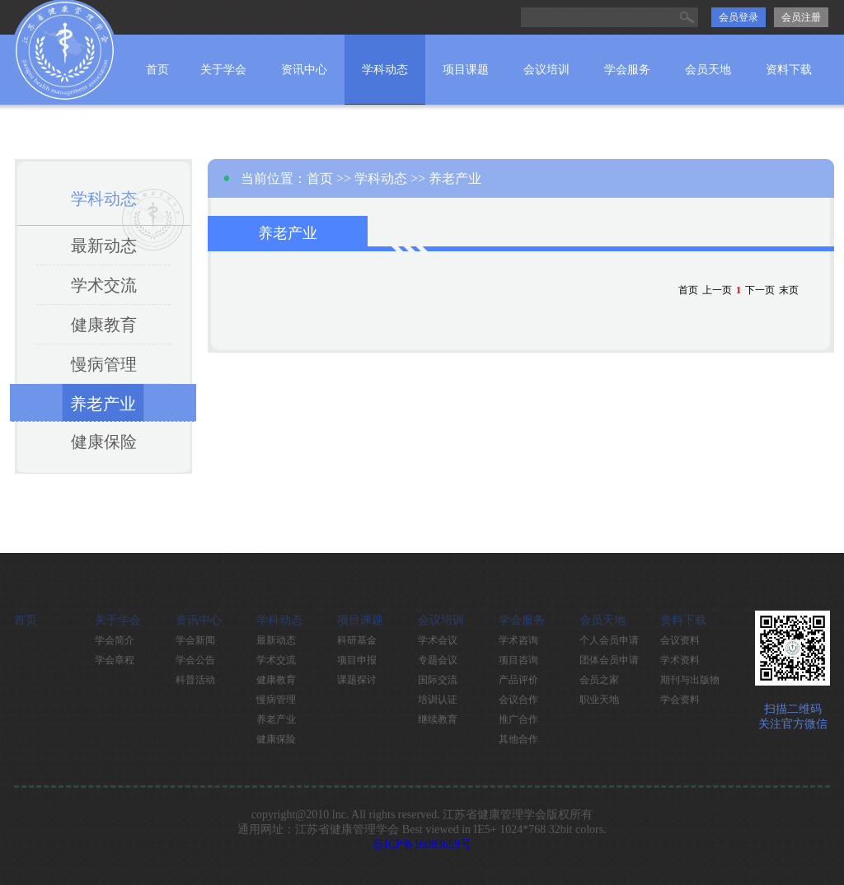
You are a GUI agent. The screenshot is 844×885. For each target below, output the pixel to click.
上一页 (717, 290)
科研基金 (357, 640)
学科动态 (385, 69)
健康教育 (104, 325)
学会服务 (627, 69)
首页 (157, 69)
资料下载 (789, 69)
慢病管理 (104, 364)
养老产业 (103, 404)
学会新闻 (195, 640)
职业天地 (599, 699)
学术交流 (104, 285)
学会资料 (680, 699)
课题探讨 (357, 680)
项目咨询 (518, 660)
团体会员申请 (609, 660)
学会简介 (114, 640)
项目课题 (466, 69)
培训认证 (437, 699)
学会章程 (114, 660)
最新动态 (104, 245)
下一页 (760, 290)
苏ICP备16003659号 (422, 844)
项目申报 (357, 660)
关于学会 (223, 69)
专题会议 (437, 660)
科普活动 (195, 680)
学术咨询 (518, 640)
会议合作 (518, 699)
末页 (789, 290)
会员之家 (599, 680)
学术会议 (437, 640)
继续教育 (437, 719)
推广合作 (518, 719)
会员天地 (708, 69)
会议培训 (546, 69)
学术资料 (680, 660)
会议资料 (680, 640)
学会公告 (195, 660)
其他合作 (518, 739)
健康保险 (104, 442)
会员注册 (801, 17)
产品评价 (518, 680)
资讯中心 (304, 69)
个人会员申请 (609, 640)
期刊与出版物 (690, 680)
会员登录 (738, 17)
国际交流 (437, 680)
